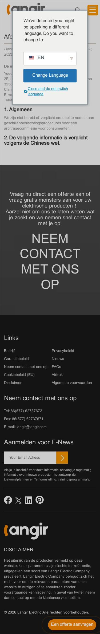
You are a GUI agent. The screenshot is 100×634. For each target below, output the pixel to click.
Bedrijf (9, 351)
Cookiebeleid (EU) (19, 375)
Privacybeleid (63, 351)
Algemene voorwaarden (72, 383)
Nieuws (58, 359)
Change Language (50, 75)
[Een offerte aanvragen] (72, 624)
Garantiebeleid (16, 359)
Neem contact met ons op (50, 263)
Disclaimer (13, 383)
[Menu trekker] (92, 10)
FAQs (56, 367)
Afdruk (57, 375)
